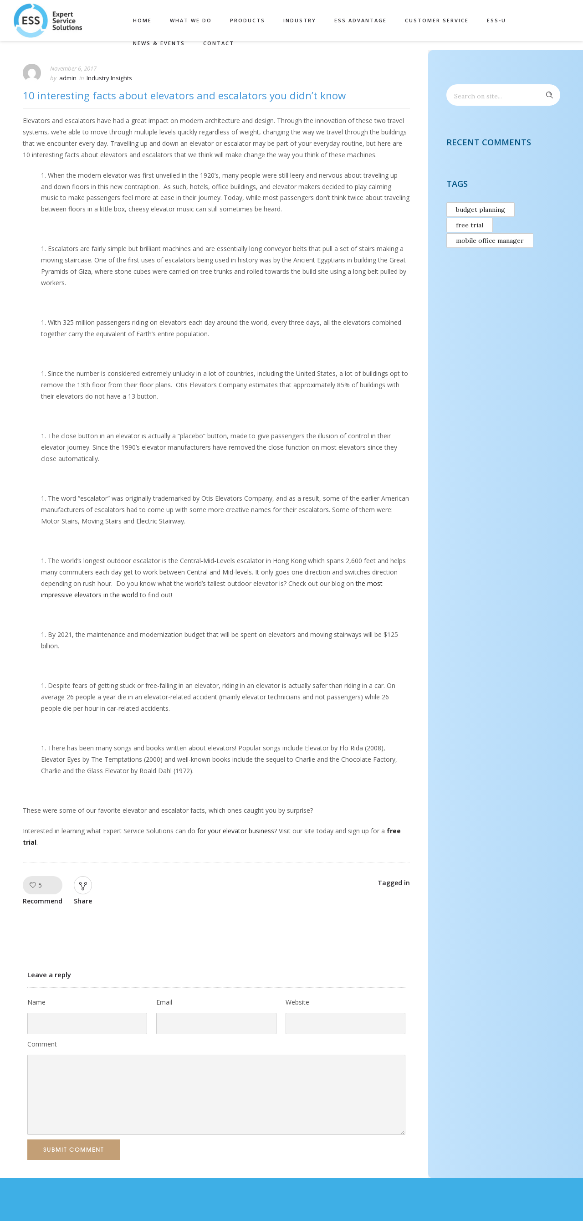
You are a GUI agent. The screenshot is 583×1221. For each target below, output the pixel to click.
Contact (218, 43)
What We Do (191, 20)
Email (164, 1002)
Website (297, 1002)
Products (247, 20)
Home (142, 20)
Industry (299, 20)
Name (36, 1002)
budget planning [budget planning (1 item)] (480, 209)
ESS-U (496, 20)
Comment (42, 1044)
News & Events (159, 43)
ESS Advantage (360, 20)
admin (68, 78)
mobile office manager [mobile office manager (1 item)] (490, 240)
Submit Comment (73, 1149)
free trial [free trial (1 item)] (469, 225)
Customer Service (437, 20)
